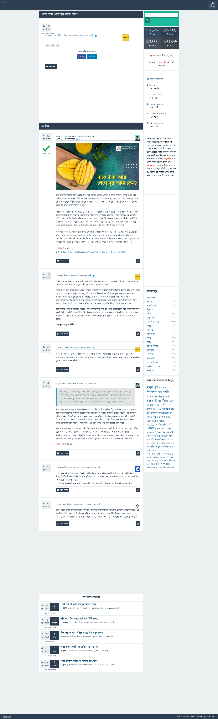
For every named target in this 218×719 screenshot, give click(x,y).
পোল (95, 7)
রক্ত (169, 405)
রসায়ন (159, 453)
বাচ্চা (148, 460)
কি (151, 457)
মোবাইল (166, 409)
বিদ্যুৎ (163, 436)
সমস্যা (172, 457)
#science (157, 409)
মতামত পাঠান (7, 717)
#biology (151, 425)
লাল (171, 439)
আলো (149, 409)
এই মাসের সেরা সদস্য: (155, 79)
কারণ (153, 436)
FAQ (71, 7)
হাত (171, 447)
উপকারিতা (159, 439)
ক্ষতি (172, 409)
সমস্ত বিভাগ (151, 297)
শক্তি (152, 439)
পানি (155, 387)
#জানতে (150, 432)
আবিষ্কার (153, 447)
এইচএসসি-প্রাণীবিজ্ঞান (158, 401)
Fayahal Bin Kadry (157, 113)
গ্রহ (155, 453)
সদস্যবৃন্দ (54, 7)
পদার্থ (165, 388)
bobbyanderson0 (157, 104)
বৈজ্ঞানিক (163, 421)
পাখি (167, 457)
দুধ (159, 447)
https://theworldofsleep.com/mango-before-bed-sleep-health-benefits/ (93, 251)
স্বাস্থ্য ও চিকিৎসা (58, 35)
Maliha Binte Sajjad (99, 665)
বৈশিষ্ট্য (169, 460)
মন (148, 457)
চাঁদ (164, 432)
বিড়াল (160, 467)
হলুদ (148, 464)
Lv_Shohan (97, 651)
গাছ (158, 443)
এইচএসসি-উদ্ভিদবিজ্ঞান (158, 397)
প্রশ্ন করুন (62, 7)
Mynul (152, 85)
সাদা (172, 443)
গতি (164, 467)
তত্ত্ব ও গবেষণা (152, 362)
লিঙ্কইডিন (92, 56)
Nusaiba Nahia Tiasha (97, 622)
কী (171, 413)
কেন (149, 436)
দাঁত (155, 467)
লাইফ (149, 338)
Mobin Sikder (210, 716)
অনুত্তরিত (37, 7)
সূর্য (154, 417)
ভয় (164, 450)
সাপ (170, 436)
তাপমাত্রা (150, 453)
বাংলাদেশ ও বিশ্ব (153, 366)
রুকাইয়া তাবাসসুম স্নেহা (65, 353)
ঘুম (58, 45)
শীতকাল (158, 432)
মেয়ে (153, 460)
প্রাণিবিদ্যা (150, 350)
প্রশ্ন (19, 7)
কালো (165, 453)
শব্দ (148, 447)
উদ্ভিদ (172, 453)
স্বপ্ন (160, 450)
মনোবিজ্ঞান (151, 358)
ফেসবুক (81, 56)
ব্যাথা (156, 450)
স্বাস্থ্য (158, 417)
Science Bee (189, 716)
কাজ (158, 436)
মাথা (163, 417)
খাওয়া (168, 428)
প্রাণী (156, 421)
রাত (148, 439)
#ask (159, 405)
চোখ (160, 392)
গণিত (149, 313)
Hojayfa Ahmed (102, 608)
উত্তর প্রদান (68, 136)
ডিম (168, 432)
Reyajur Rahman (97, 636)
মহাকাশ (150, 421)
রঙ (164, 457)
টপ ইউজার (112, 7)
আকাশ (160, 464)
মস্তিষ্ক (168, 443)
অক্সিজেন (150, 467)
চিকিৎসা (154, 413)
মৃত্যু (156, 460)
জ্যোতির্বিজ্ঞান (151, 317)
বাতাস (168, 450)
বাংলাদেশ (162, 460)
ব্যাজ (103, 7)
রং (167, 436)
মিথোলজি (150, 370)
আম (53, 45)
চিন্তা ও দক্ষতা (152, 346)
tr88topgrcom (156, 123)
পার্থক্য (159, 425)
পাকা (47, 45)
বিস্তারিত (155, 457)
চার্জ (168, 464)
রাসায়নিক (151, 405)
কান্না (168, 467)
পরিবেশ (150, 354)
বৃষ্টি (171, 432)
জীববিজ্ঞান (73, 636)
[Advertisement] (91, 93)
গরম (163, 428)
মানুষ (150, 387)
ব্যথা (174, 460)
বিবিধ (149, 342)
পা (168, 453)
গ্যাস (160, 457)
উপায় (166, 447)
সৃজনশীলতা (151, 334)
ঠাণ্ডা (152, 450)
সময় (165, 464)
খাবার (162, 443)
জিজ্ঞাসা (71, 35)
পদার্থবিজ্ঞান (151, 305)
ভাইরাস (154, 464)
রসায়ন (71, 622)
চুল (148, 413)
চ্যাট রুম (87, 7)
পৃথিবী (166, 392)
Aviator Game (155, 94)
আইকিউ (150, 330)
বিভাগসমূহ (45, 7)
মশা (148, 450)
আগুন (166, 439)
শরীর (164, 405)
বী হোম (10, 7)
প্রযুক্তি (149, 326)
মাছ (162, 447)
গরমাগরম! (28, 7)
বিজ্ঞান (157, 428)
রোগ (172, 401)
